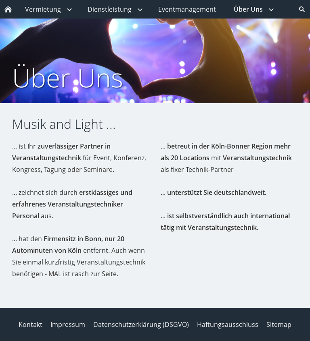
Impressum (67, 324)
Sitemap (278, 324)
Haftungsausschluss (227, 324)
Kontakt (30, 324)
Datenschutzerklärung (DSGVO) (141, 324)
